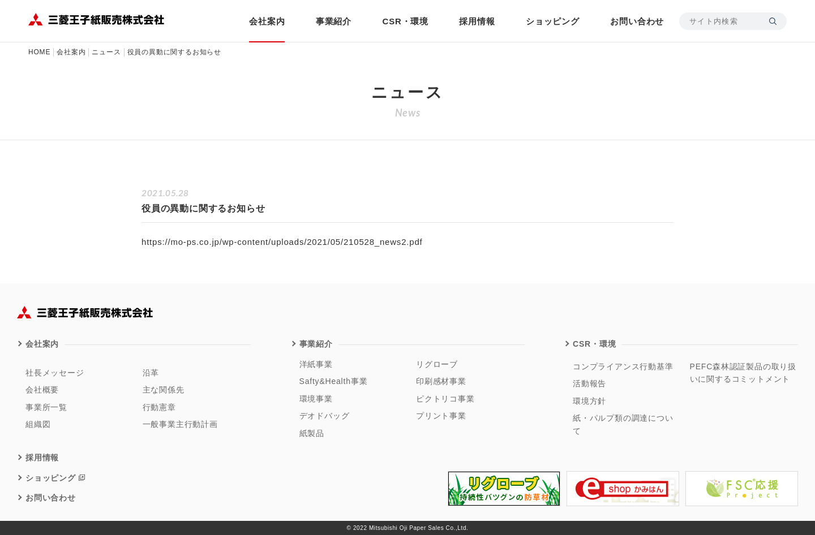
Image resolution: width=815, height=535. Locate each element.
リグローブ (437, 364)
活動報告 (589, 383)
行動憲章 (159, 407)
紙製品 (311, 433)
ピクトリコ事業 (445, 398)
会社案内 (267, 21)
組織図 (37, 424)
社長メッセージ (54, 372)
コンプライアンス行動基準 (623, 366)
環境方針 (589, 400)
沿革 (151, 372)
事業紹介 (333, 21)
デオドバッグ (324, 415)
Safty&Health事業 (333, 381)
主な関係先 (164, 389)
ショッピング (553, 21)
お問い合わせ (637, 21)
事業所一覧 (46, 407)
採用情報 (477, 21)
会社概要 (42, 389)
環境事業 (316, 398)
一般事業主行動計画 (180, 424)
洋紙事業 (316, 364)
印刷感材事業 (441, 381)
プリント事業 (441, 415)
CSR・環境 (405, 21)
